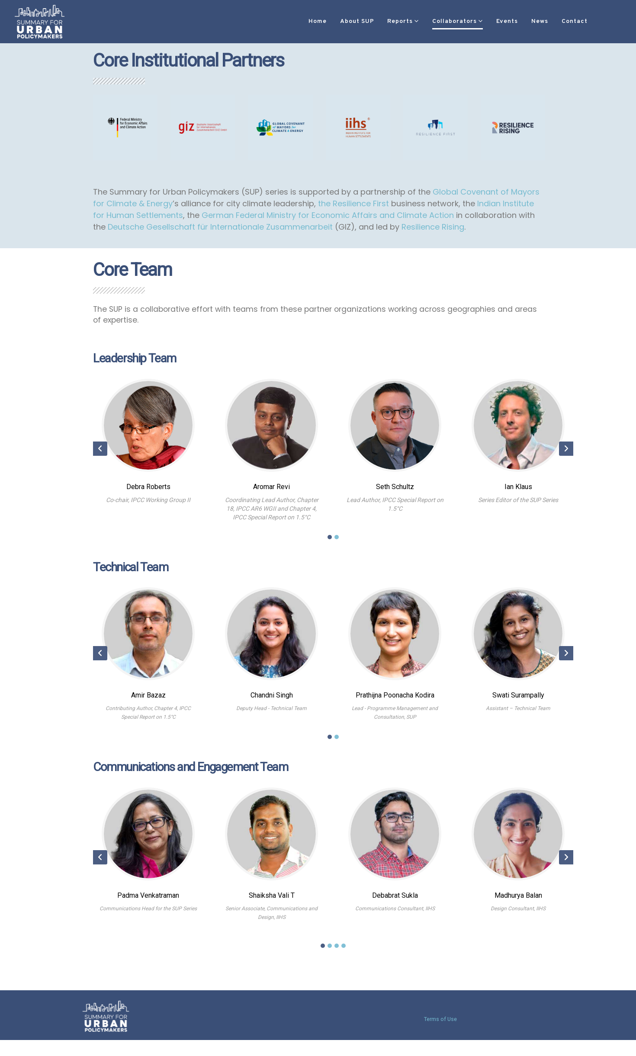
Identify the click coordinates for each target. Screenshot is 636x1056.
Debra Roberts (148, 490)
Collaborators (428, 21)
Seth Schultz (395, 490)
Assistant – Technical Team (518, 713)
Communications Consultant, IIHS (395, 912)
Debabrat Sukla (395, 899)
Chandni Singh (272, 699)
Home (292, 21)
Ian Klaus (518, 490)
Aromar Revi (271, 490)
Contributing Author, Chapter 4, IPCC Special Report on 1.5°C (148, 717)
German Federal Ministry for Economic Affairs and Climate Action (328, 216)
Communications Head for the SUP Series (148, 912)
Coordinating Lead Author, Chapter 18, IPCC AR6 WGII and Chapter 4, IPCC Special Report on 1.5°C (271, 512)
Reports (374, 21)
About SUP (331, 21)
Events (481, 21)
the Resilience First (353, 204)
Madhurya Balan (518, 899)
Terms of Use (440, 1019)
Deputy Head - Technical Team (271, 713)
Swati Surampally (518, 699)
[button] (585, 22)
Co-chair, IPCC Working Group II (148, 503)
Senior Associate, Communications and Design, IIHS (271, 916)
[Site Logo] (39, 21)
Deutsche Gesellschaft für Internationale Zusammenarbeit (220, 227)
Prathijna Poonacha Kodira (395, 699)
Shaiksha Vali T (272, 899)
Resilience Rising (433, 227)
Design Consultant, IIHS (518, 912)
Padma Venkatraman (148, 899)
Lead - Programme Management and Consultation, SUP (395, 717)
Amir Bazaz (148, 699)
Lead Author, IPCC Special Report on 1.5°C (395, 508)
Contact (549, 21)
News (513, 21)
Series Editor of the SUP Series (518, 503)
